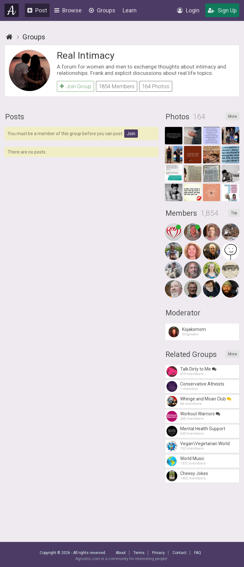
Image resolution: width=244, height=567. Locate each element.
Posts (14, 117)
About (121, 553)
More (232, 116)
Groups (102, 10)
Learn (130, 10)
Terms (139, 553)
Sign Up (222, 10)
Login (188, 10)
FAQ (197, 553)
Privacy (158, 553)
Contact (179, 553)
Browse (68, 10)
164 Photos (155, 86)
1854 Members (116, 86)
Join (131, 133)
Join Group (75, 86)
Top (234, 213)
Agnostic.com (11, 10)
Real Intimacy (85, 55)
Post (37, 10)
